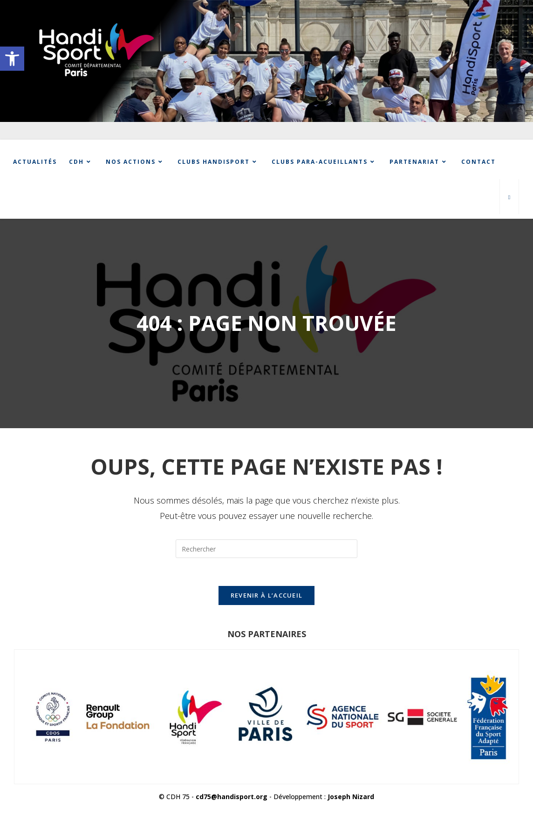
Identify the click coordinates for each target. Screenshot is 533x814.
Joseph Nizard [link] (351, 796)
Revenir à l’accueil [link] (267, 595)
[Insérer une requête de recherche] (266, 548)
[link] (12, 59)
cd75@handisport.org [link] (231, 796)
